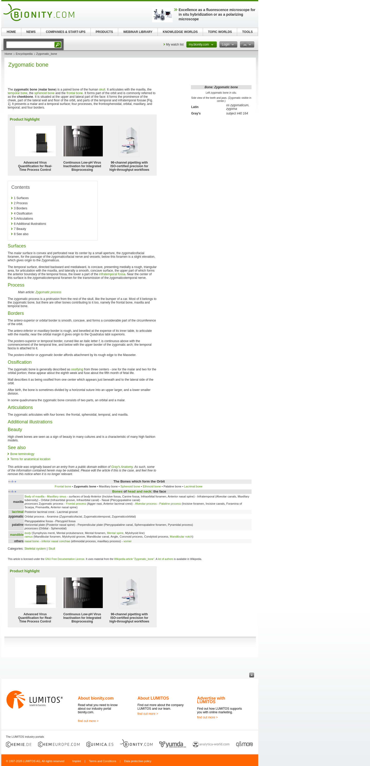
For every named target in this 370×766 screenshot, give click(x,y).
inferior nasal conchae (56, 541)
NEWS (31, 32)
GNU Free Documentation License (65, 559)
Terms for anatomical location (30, 459)
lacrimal (17, 512)
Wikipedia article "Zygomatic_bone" (134, 559)
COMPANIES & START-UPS (65, 32)
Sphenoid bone (130, 486)
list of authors (165, 559)
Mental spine (115, 533)
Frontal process (76, 503)
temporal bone (17, 93)
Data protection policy (137, 761)
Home (8, 53)
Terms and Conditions (102, 761)
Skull (52, 548)
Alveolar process (146, 503)
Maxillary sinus (56, 496)
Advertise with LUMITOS (211, 700)
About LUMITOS (153, 698)
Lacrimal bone (193, 486)
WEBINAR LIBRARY (138, 32)
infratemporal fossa (112, 274)
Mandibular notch (181, 536)
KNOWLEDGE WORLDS (180, 32)
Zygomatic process (48, 292)
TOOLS (247, 32)
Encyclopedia (24, 53)
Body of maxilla (34, 496)
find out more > (88, 721)
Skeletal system (35, 548)
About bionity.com (96, 698)
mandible (17, 535)
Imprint (76, 761)
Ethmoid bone (152, 486)
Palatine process (170, 503)
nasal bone (32, 541)
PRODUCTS (104, 32)
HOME (11, 32)
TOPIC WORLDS (220, 32)
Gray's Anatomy (122, 467)
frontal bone (75, 93)
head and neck (139, 491)
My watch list (175, 44)
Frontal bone (63, 486)
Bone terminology (22, 454)
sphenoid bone (44, 93)
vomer (128, 541)
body (28, 533)
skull (102, 89)
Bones (117, 491)
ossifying (77, 369)
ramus (29, 536)
